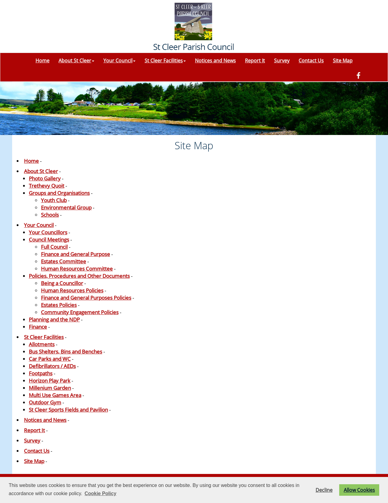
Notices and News (215, 60)
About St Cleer (76, 60)
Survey (281, 60)
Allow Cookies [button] (359, 490)
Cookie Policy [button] (100, 493)
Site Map (343, 60)
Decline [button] (324, 490)
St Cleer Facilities (165, 60)
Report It (255, 60)
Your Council (119, 60)
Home (42, 60)
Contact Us (311, 60)
